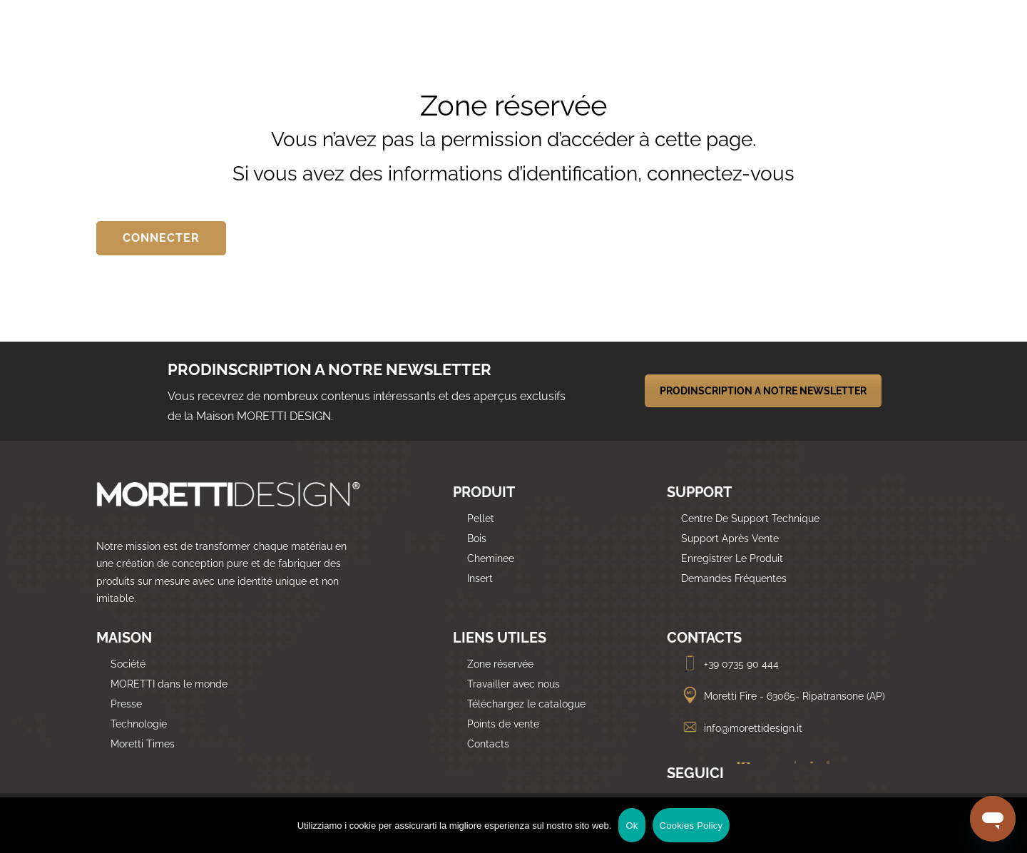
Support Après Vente (730, 538)
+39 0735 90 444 (730, 664)
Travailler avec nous (513, 684)
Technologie (139, 724)
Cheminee (490, 558)
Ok (631, 825)
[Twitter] (769, 774)
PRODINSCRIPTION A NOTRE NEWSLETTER (763, 391)
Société (128, 664)
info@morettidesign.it (741, 728)
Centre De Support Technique (750, 518)
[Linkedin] (738, 774)
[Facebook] (791, 774)
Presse (126, 704)
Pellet (480, 518)
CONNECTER (161, 238)
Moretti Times (143, 744)
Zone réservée (500, 664)
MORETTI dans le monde (169, 684)
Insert (480, 578)
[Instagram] (822, 774)
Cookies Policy (691, 825)
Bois (476, 538)
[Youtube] (807, 774)
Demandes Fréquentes (734, 578)
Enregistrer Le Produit (732, 558)
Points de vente (503, 724)
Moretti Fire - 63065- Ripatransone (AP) (783, 696)
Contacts (488, 744)
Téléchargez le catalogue (526, 704)
